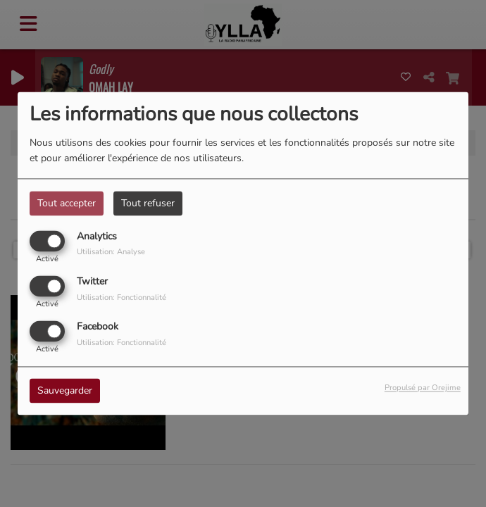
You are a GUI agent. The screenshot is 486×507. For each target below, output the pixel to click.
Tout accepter (66, 203)
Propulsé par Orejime (423, 388)
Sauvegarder (64, 391)
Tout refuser (148, 203)
